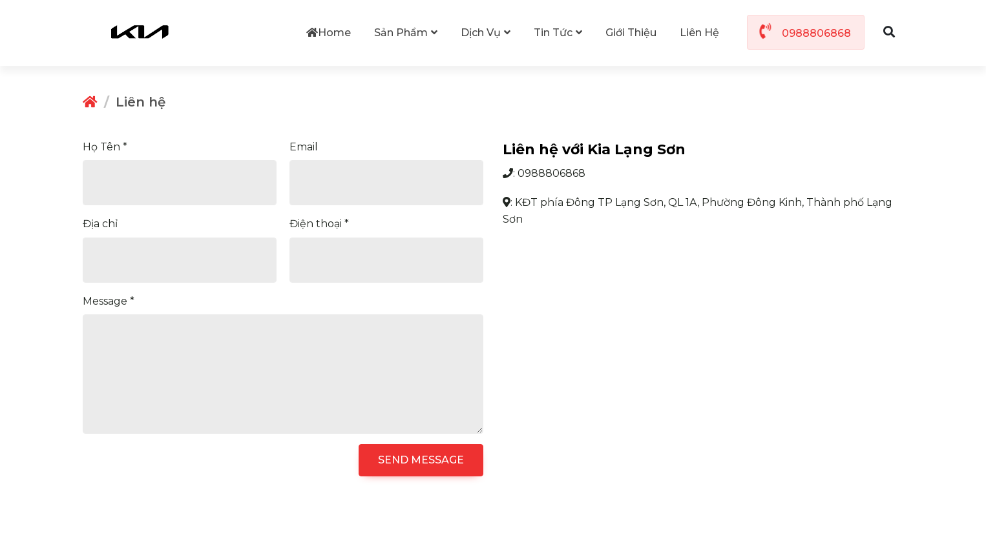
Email (303, 146)
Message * (108, 300)
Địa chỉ (100, 223)
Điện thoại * (319, 223)
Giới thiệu (630, 32)
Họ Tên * (105, 146)
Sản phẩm (405, 32)
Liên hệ (699, 32)
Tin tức (558, 32)
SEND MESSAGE (421, 459)
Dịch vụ (485, 32)
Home (328, 32)
